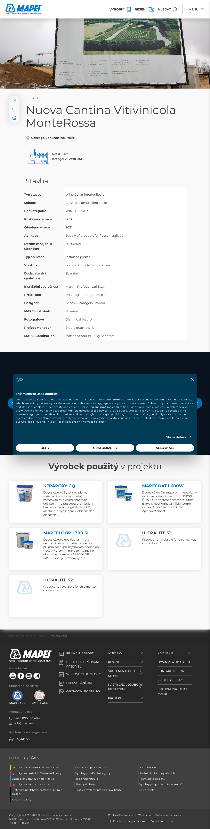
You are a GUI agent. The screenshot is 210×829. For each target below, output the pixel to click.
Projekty (42, 635)
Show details (176, 437)
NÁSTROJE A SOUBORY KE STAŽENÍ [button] (125, 687)
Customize (105, 448)
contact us (151, 543)
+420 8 (19, 718)
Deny (45, 448)
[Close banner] (192, 379)
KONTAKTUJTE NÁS (172, 671)
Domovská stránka (20, 635)
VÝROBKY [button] (115, 653)
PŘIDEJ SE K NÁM (170, 680)
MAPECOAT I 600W (163, 485)
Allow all (165, 448)
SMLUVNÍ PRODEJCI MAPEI (172, 691)
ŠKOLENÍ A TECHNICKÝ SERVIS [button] (124, 673)
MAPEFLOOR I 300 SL (66, 532)
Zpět (32, 98)
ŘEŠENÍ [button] (113, 662)
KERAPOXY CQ (59, 485)
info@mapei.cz (24, 723)
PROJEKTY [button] (115, 698)
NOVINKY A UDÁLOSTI (174, 662)
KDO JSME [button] (165, 653)
